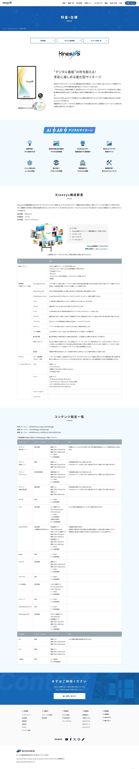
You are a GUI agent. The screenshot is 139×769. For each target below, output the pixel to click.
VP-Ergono (30, 759)
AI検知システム (86, 719)
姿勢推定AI (85, 715)
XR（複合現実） (66, 719)
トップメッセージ (26, 715)
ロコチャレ (48, 759)
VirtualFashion (41, 759)
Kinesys (35, 759)
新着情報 (106, 711)
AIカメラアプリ (86, 722)
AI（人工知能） (66, 715)
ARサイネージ (86, 725)
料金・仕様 (113, 3)
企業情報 (26, 711)
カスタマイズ (98, 3)
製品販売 (44, 719)
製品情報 (86, 711)
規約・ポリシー (108, 721)
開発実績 (66, 711)
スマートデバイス (66, 722)
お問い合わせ (130, 3)
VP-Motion (24, 759)
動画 (106, 3)
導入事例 (79, 3)
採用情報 (106, 715)
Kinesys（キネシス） (13, 28)
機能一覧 (71, 3)
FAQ (120, 3)
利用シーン (88, 3)
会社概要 (24, 719)
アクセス (24, 728)
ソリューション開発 (47, 715)
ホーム (4, 28)
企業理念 (24, 722)
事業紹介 (46, 711)
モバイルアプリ (86, 728)
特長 (64, 3)
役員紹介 (24, 725)
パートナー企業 (26, 731)
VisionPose (19, 759)
